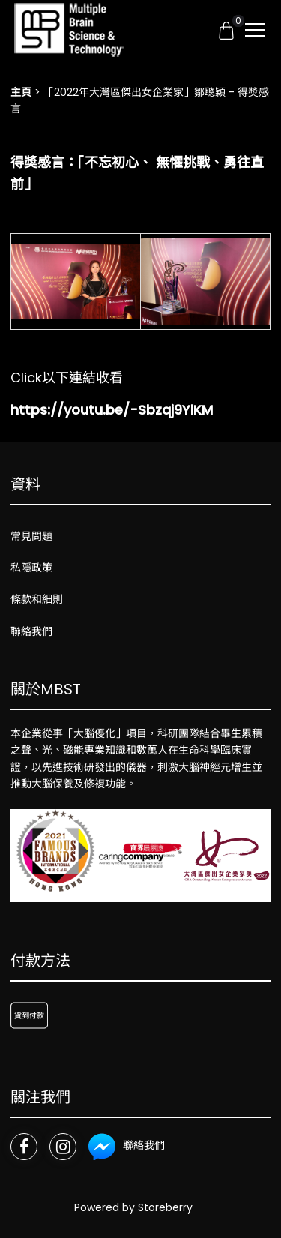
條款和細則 (36, 599)
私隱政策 (31, 567)
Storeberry (165, 1207)
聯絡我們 (31, 631)
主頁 (20, 92)
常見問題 (31, 536)
